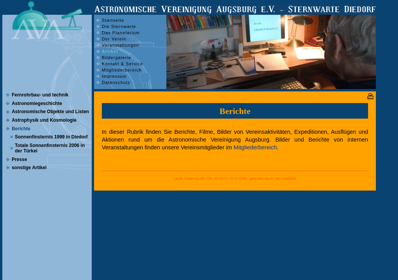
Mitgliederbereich (255, 147)
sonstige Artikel (29, 167)
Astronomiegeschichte (37, 103)
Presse (19, 159)
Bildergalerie (116, 57)
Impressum (114, 76)
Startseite (113, 20)
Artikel (110, 51)
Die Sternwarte (119, 26)
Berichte (21, 128)
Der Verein (114, 39)
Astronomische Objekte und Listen (50, 111)
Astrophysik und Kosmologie (44, 120)
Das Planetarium (121, 32)
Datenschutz (116, 82)
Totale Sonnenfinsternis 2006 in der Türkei (50, 148)
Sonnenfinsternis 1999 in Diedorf (51, 137)
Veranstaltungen (120, 45)
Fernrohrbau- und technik (40, 95)
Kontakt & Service (122, 63)
